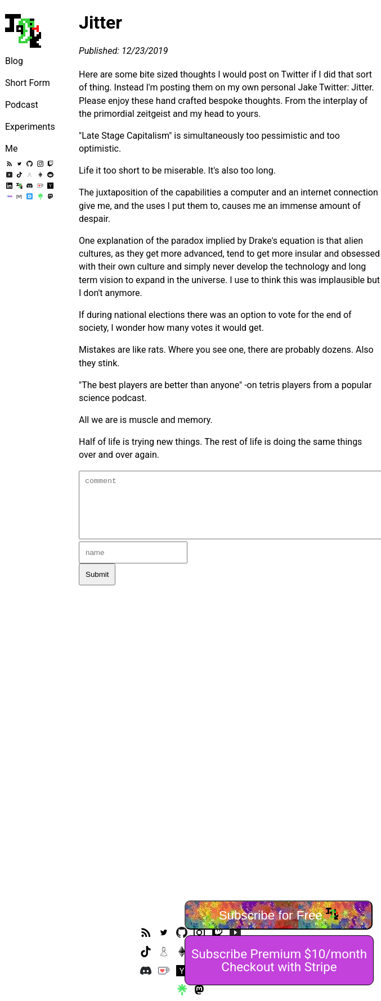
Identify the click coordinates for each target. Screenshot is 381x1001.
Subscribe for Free (279, 914)
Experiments (30, 126)
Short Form (27, 83)
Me (11, 148)
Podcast (21, 104)
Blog (14, 61)
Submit (97, 574)
